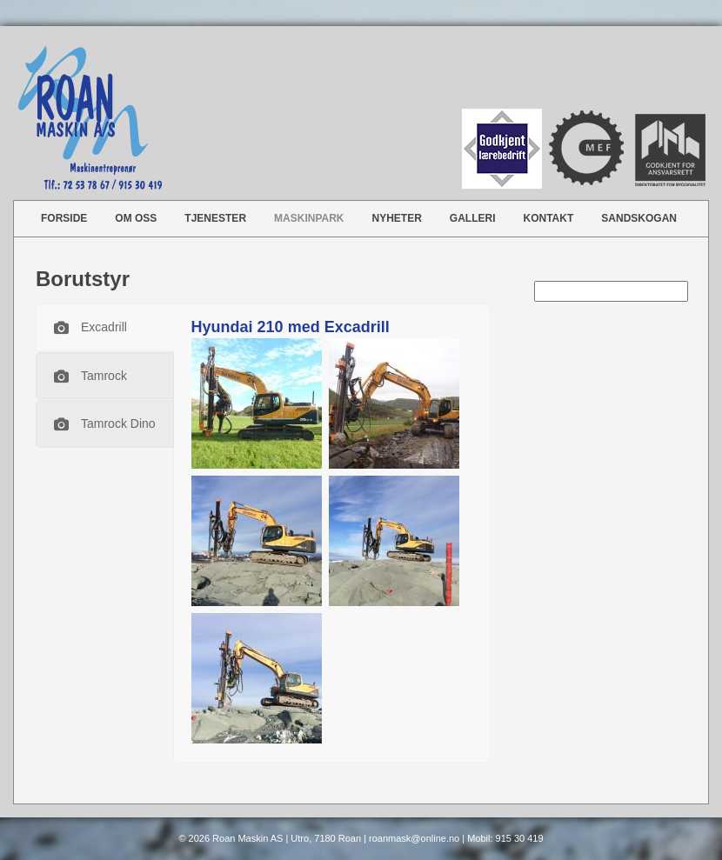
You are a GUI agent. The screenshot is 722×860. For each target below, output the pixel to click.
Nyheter (397, 218)
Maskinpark (309, 218)
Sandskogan (639, 218)
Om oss (136, 218)
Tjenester (215, 218)
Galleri (473, 218)
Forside (64, 218)
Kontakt (549, 218)
